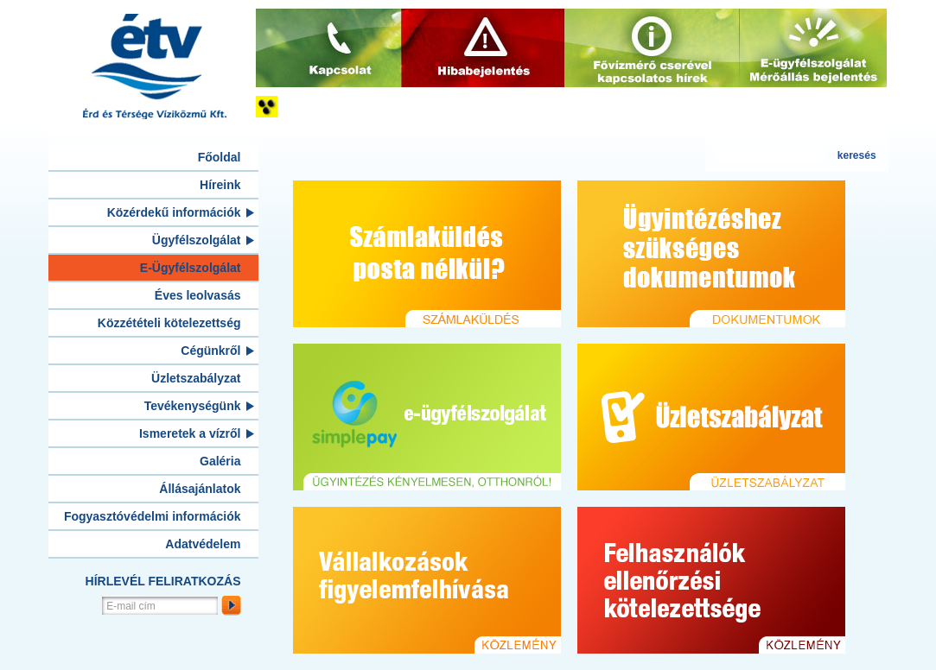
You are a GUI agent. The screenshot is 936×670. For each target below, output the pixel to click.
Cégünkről (210, 350)
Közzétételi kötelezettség (169, 323)
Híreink (220, 185)
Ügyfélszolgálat (196, 240)
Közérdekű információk (174, 212)
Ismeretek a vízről (190, 433)
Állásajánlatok (199, 489)
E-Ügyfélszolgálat (190, 268)
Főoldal (219, 157)
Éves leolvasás (198, 295)
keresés (856, 155)
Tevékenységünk (192, 406)
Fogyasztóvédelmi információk (152, 516)
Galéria (220, 461)
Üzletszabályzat (195, 378)
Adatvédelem (202, 544)
